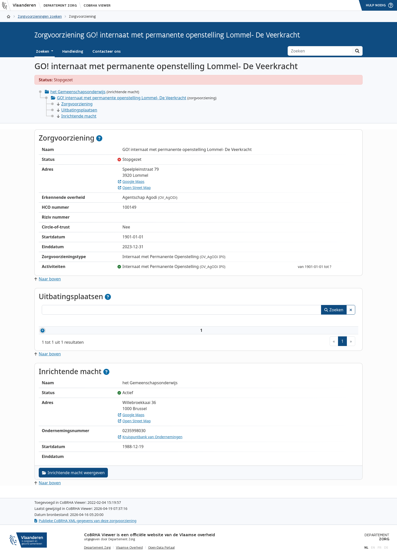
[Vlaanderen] (20, 5)
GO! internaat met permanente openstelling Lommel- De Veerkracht (121, 98)
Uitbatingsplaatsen (77, 110)
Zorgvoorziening (75, 104)
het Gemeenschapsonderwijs (78, 91)
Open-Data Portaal (161, 547)
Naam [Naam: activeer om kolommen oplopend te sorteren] (91, 321)
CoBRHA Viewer (97, 5)
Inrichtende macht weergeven (73, 479)
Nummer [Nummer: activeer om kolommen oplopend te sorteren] (56, 321)
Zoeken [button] (43, 51)
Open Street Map (134, 187)
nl (366, 547)
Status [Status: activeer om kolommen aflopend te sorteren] (339, 321)
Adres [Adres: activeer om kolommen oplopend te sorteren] (278, 321)
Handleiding (72, 51)
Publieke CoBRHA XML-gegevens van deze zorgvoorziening (85, 520)
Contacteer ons (106, 51)
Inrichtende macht (76, 116)
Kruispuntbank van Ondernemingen (150, 442)
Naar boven (47, 279)
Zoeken (333, 310)
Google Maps (131, 181)
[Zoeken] (320, 51)
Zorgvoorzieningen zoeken (40, 16)
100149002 (64, 333)
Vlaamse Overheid (129, 547)
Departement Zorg (60, 5)
